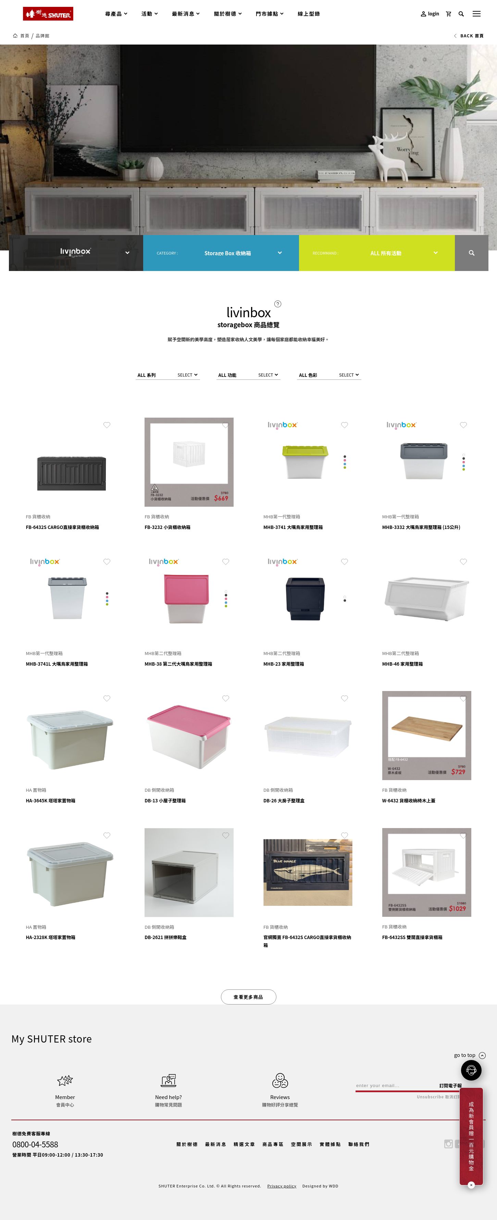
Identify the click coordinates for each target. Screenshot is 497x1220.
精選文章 (245, 1144)
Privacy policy (281, 1185)
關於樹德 (187, 1144)
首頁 (24, 36)
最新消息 (216, 1144)
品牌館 (43, 36)
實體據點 (330, 1144)
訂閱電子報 (450, 1085)
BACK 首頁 (468, 36)
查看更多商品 (248, 997)
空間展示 (302, 1144)
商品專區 (273, 1144)
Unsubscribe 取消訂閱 (439, 1097)
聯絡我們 (359, 1144)
